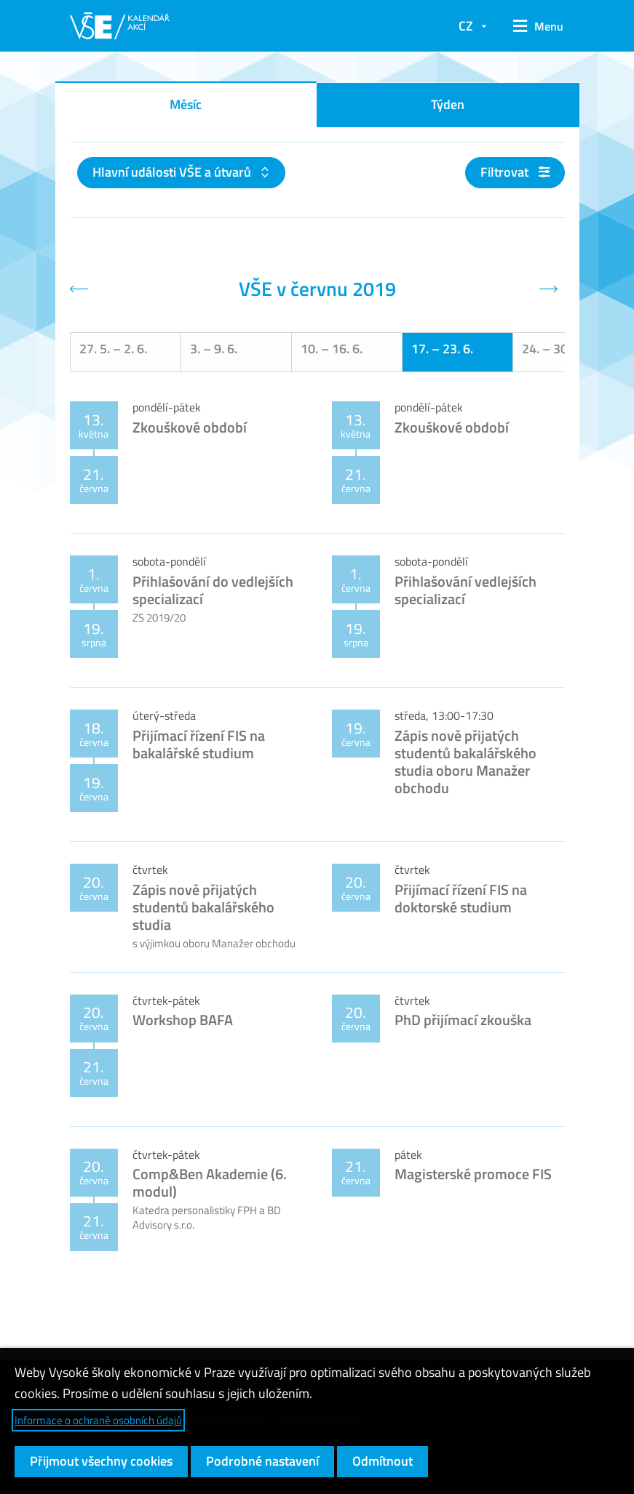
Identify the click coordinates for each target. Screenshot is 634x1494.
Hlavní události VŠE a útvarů (173, 172)
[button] (533, 26)
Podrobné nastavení (262, 1461)
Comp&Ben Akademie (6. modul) (209, 1182)
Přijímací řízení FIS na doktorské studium (461, 898)
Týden (447, 104)
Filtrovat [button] (515, 172)
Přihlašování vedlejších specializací (465, 590)
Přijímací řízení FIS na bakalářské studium (198, 744)
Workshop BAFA (182, 1019)
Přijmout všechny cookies (101, 1461)
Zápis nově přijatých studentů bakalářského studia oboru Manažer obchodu (465, 761)
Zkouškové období (189, 427)
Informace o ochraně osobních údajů (98, 1420)
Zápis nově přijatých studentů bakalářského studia (203, 907)
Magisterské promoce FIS (473, 1173)
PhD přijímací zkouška (463, 1019)
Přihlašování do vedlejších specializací (212, 590)
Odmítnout (382, 1461)
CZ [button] (466, 26)
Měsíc (186, 104)
